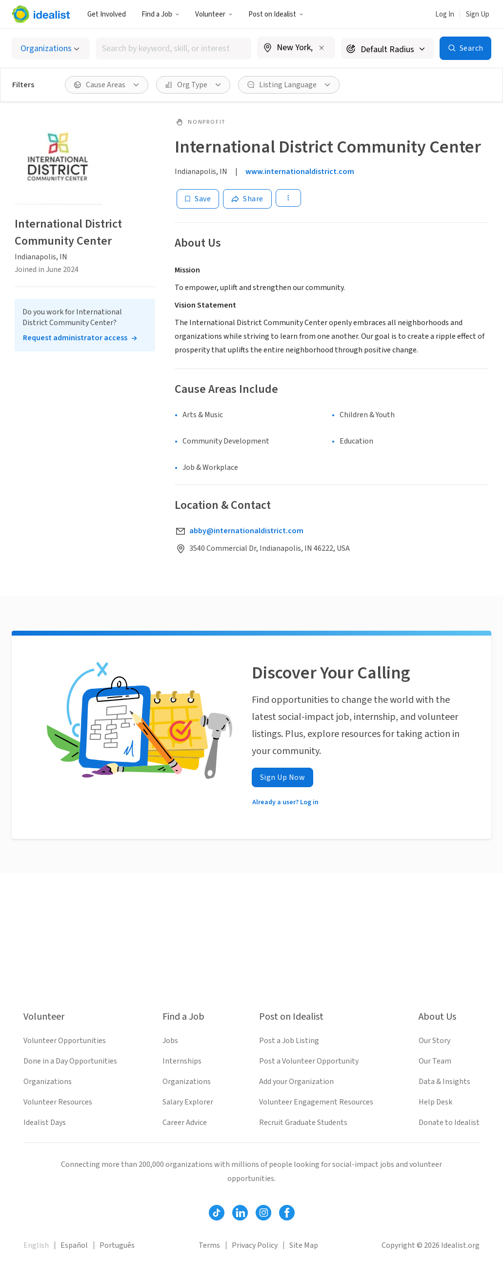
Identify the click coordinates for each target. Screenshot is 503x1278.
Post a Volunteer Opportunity (309, 1061)
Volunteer (214, 14)
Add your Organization (296, 1081)
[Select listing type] (51, 48)
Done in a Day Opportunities (70, 1061)
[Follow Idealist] (216, 1212)
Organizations (47, 1081)
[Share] (247, 199)
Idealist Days (44, 1122)
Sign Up (477, 14)
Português (117, 1245)
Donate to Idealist (449, 1122)
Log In (444, 14)
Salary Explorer (187, 1102)
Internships (181, 1061)
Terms (209, 1245)
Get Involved (106, 14)
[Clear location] (321, 48)
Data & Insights (444, 1081)
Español (74, 1245)
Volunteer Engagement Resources (316, 1102)
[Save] (198, 199)
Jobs (170, 1040)
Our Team (435, 1061)
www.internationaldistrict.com (299, 171)
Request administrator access (75, 337)
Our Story (434, 1040)
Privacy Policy (255, 1245)
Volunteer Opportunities (64, 1040)
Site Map (303, 1245)
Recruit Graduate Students (303, 1122)
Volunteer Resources (57, 1102)
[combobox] (173, 48)
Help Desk (435, 1102)
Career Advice (184, 1122)
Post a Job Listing (289, 1040)
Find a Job (160, 14)
